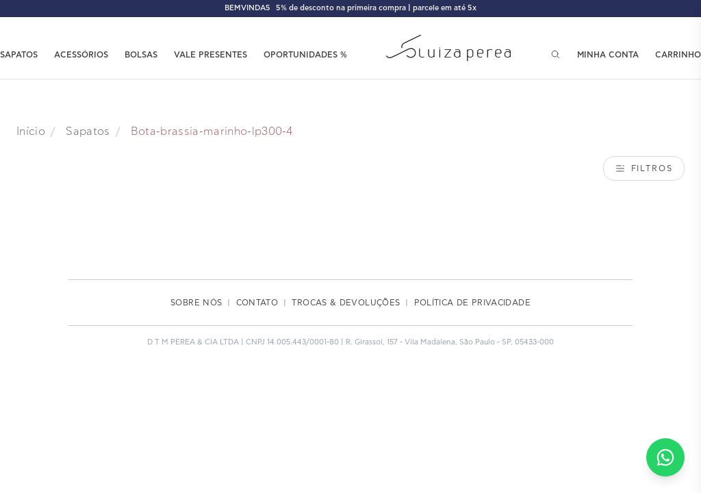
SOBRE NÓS (196, 303)
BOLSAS (141, 55)
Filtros (644, 168)
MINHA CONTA (608, 55)
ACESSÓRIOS (81, 55)
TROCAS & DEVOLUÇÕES (346, 303)
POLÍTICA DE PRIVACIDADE (472, 303)
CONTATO (257, 303)
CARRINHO (678, 55)
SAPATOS (19, 55)
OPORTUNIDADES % (305, 55)
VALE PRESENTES (210, 55)
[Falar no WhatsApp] (665, 457)
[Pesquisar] (555, 54)
